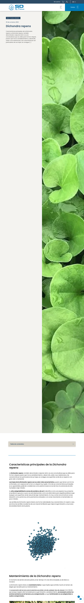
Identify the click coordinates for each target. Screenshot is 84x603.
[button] (61, 7)
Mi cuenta (57, 2)
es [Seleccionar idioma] (74, 2)
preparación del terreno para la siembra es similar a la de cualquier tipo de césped (37, 590)
